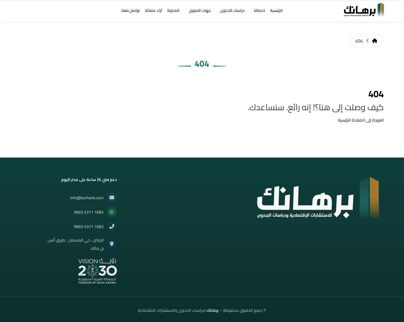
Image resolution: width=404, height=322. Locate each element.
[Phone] (112, 226)
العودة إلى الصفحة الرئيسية (361, 120)
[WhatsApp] (112, 212)
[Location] (112, 244)
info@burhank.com (87, 198)
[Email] (112, 198)
